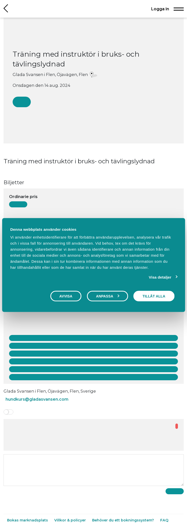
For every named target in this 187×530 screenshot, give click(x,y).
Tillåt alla (154, 296)
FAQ (164, 520)
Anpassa (107, 296)
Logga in (160, 8)
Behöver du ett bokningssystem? (123, 520)
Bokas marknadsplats (28, 520)
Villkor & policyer (70, 520)
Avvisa (65, 296)
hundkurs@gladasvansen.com (37, 399)
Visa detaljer (160, 277)
